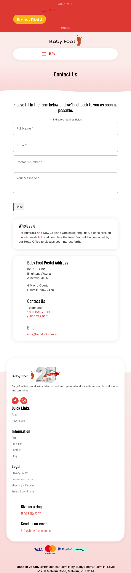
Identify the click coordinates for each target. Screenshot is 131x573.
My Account (65, 27)
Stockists (17, 444)
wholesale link (33, 237)
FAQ (14, 437)
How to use (18, 420)
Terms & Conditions (23, 491)
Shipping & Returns (23, 485)
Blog (14, 456)
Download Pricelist (29, 19)
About (15, 414)
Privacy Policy (20, 473)
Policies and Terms (22, 479)
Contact (16, 450)
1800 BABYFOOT (31, 513)
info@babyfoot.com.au (42, 334)
